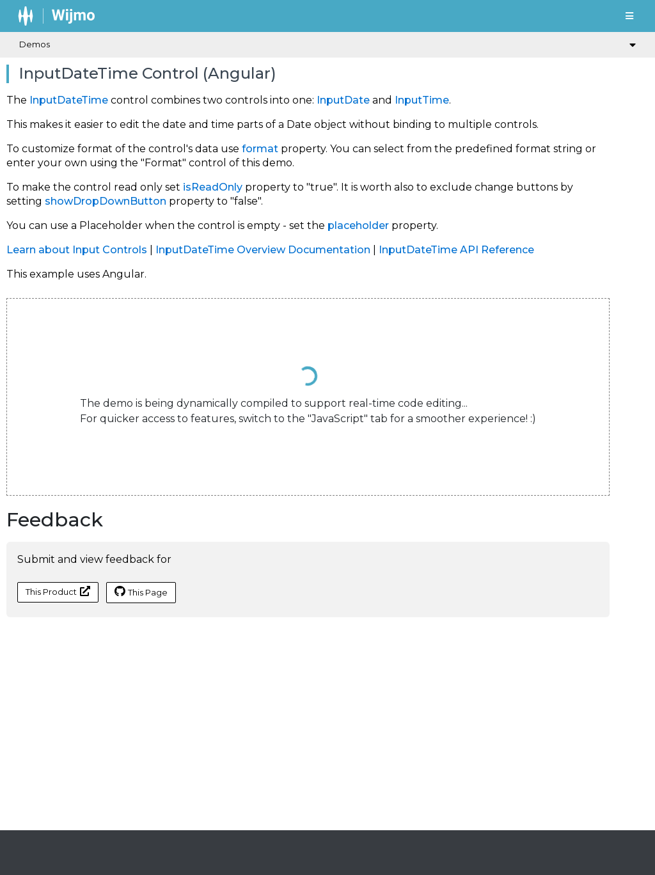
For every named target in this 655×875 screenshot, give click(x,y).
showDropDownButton (105, 201)
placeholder (358, 225)
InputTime (422, 100)
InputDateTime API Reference (456, 250)
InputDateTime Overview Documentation (262, 250)
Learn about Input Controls (76, 250)
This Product (58, 591)
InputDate (343, 100)
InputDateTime (68, 100)
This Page (141, 591)
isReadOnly (212, 187)
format (260, 149)
